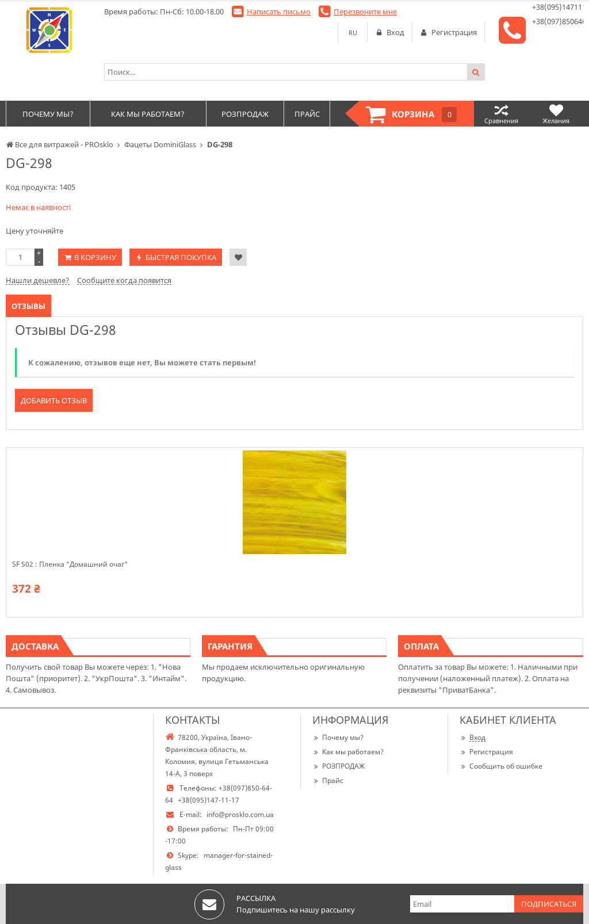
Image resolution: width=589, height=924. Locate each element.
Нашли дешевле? (38, 280)
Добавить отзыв (54, 400)
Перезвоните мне (365, 11)
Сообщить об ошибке (501, 766)
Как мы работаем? (348, 752)
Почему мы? (338, 737)
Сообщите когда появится (124, 280)
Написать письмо (279, 11)
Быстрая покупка (181, 257)
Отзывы (28, 306)
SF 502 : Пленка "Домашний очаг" (70, 564)
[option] (294, 532)
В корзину (95, 257)
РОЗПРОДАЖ (338, 766)
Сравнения (501, 114)
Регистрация (486, 752)
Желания (556, 114)
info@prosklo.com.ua (240, 814)
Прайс (327, 780)
